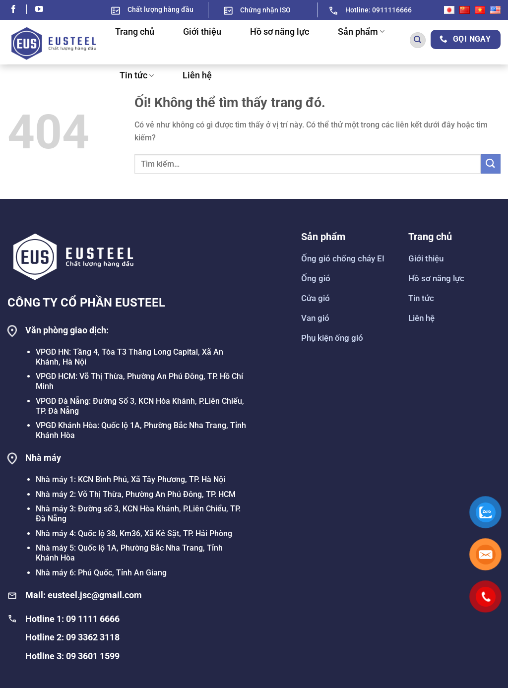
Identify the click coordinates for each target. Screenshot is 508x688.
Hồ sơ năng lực (279, 32)
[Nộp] (491, 164)
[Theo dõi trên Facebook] (18, 9)
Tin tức (137, 75)
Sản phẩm (361, 32)
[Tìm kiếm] (418, 40)
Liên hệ (197, 75)
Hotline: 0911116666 (378, 10)
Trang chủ (134, 32)
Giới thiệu (202, 32)
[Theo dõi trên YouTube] (39, 9)
